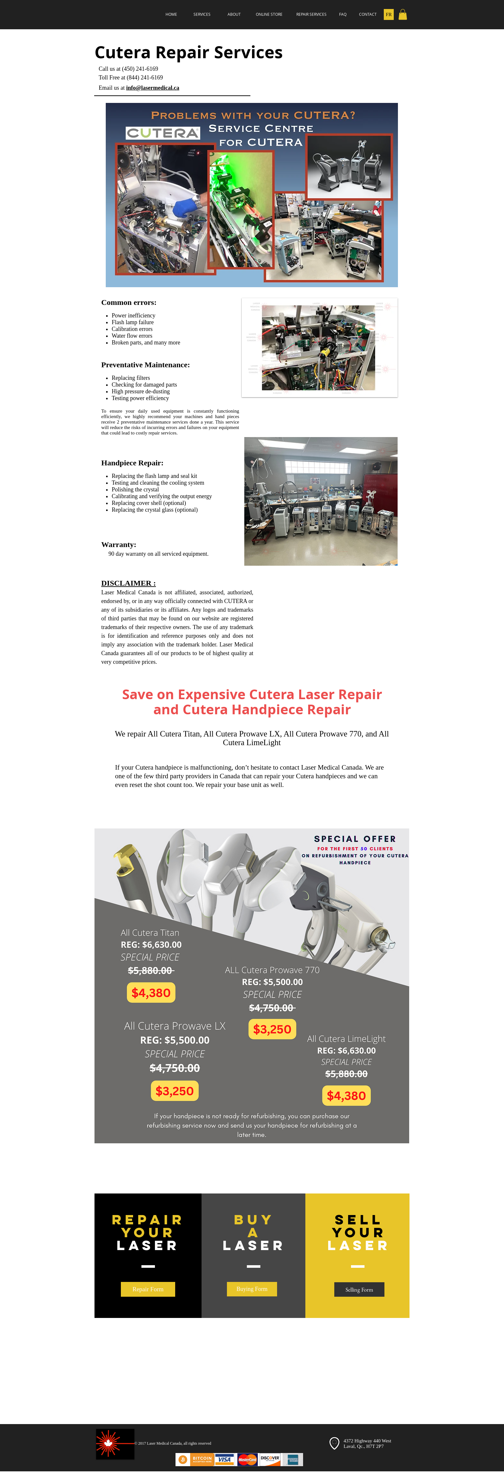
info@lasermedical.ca (152, 88)
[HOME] (171, 14)
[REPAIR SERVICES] (311, 14)
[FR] (389, 14)
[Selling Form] (359, 1289)
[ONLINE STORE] (269, 14)
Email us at (112, 88)
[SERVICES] (202, 14)
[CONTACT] (368, 14)
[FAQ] (342, 14)
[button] (402, 14)
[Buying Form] (252, 1289)
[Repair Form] (148, 1289)
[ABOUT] (234, 14)
